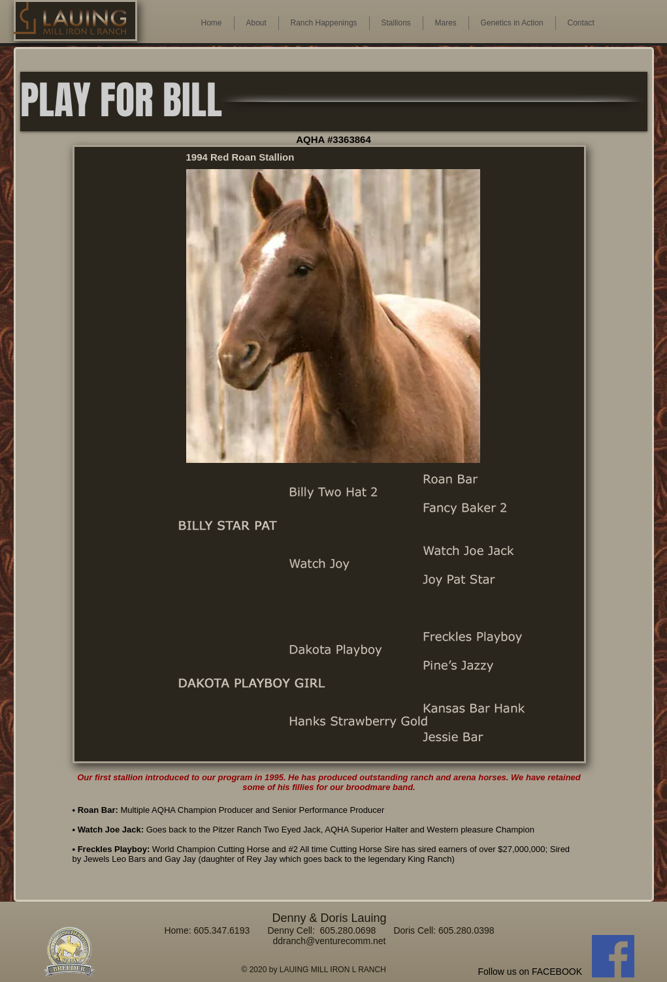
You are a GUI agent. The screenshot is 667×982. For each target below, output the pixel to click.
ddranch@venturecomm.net (329, 941)
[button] (445, 23)
